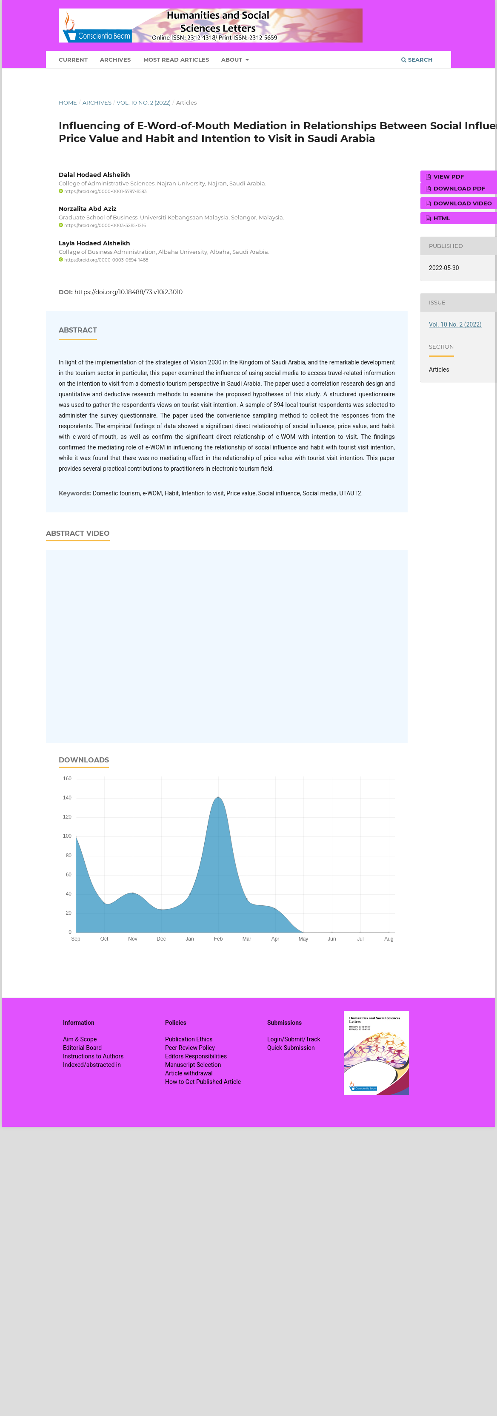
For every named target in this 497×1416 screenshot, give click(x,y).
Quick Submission (291, 1047)
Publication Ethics (189, 1039)
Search (417, 59)
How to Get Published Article (203, 1081)
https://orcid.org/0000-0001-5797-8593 (103, 191)
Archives (115, 59)
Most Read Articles (176, 59)
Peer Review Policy (190, 1047)
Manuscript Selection (193, 1064)
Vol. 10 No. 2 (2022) (144, 102)
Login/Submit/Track (293, 1039)
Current (73, 59)
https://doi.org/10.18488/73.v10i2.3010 (128, 292)
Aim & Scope (80, 1039)
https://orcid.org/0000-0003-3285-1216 (102, 225)
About (232, 59)
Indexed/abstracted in (92, 1064)
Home (68, 102)
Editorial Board (82, 1047)
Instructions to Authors (93, 1056)
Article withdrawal (189, 1073)
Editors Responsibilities (196, 1056)
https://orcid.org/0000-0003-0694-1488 (103, 260)
